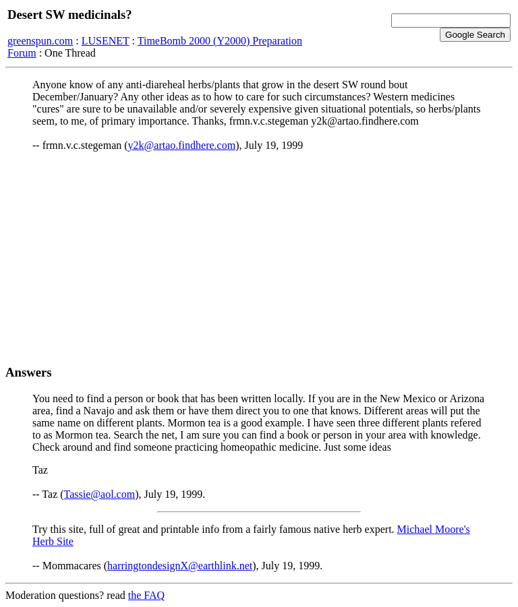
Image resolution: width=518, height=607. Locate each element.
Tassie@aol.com (100, 494)
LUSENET (106, 40)
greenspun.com (40, 40)
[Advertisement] (259, 258)
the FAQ (146, 595)
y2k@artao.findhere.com (182, 145)
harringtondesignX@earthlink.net (179, 565)
